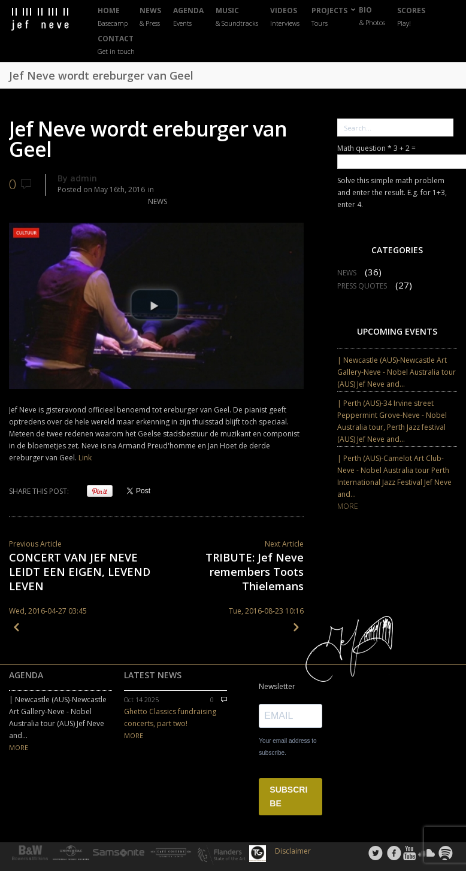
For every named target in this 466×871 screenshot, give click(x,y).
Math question (364, 148)
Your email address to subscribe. (287, 747)
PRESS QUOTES (362, 286)
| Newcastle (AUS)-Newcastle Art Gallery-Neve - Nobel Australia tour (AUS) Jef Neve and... (396, 372)
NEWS (150, 17)
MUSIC (237, 17)
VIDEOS (284, 17)
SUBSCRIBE (288, 796)
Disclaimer (293, 851)
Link (85, 458)
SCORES (411, 17)
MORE (347, 506)
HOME (113, 17)
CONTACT (116, 45)
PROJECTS (329, 17)
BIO (372, 16)
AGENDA (188, 17)
